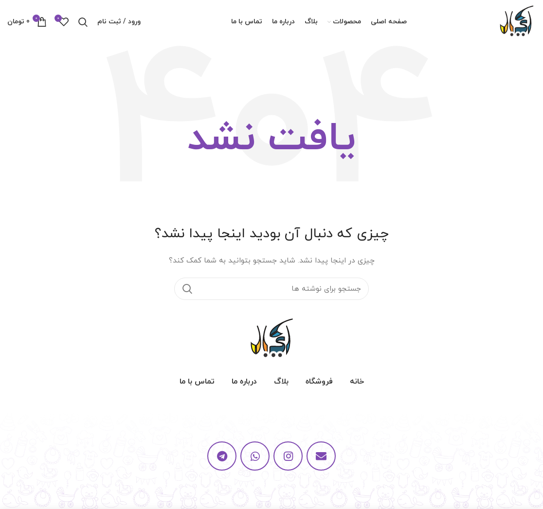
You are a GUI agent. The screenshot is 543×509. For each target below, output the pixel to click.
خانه (357, 381)
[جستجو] (271, 289)
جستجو (187, 289)
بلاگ (281, 381)
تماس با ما (197, 381)
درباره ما (244, 381)
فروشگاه (319, 381)
